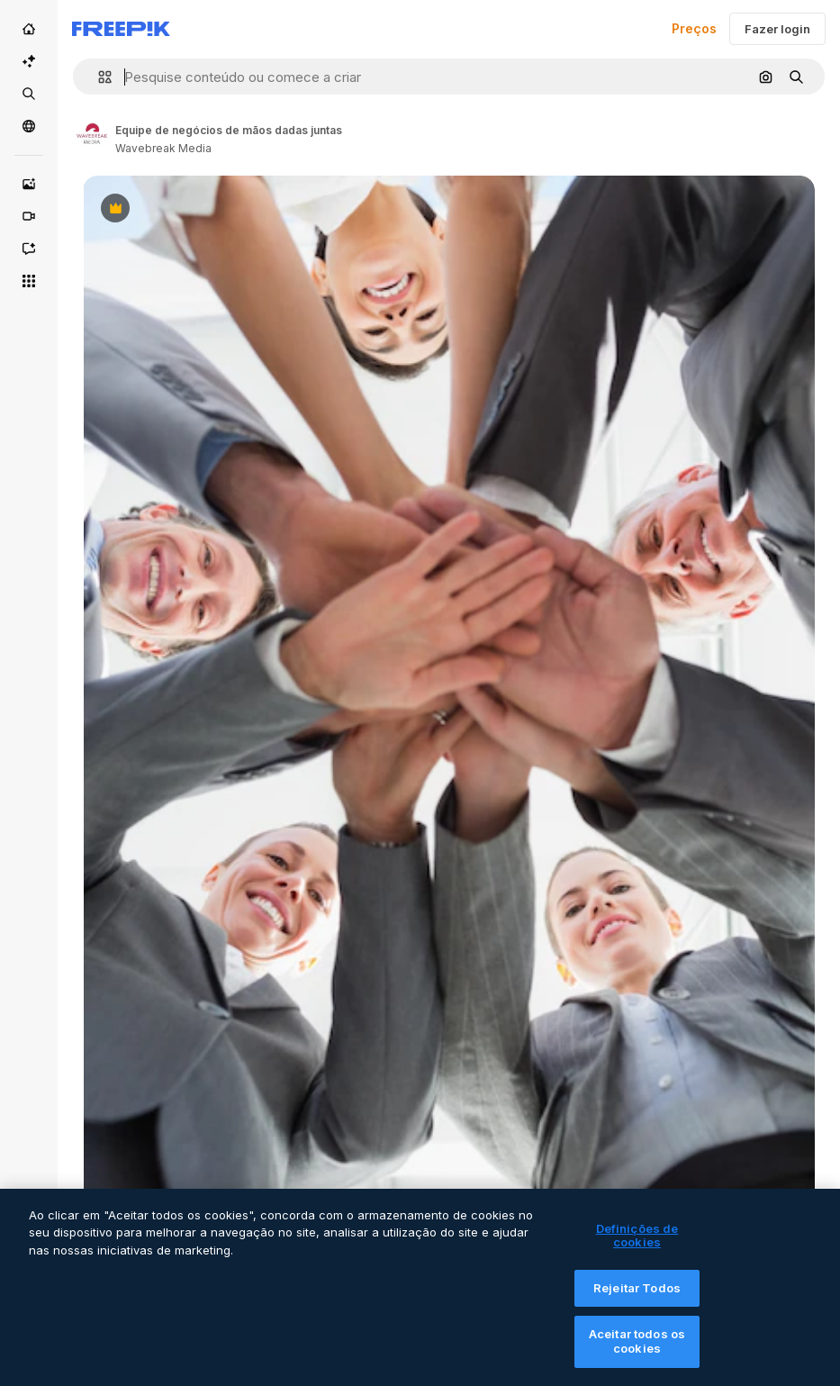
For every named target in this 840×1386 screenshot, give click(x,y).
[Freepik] (121, 29)
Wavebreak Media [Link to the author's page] (163, 148)
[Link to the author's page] (92, 137)
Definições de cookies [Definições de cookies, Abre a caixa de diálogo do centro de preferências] (637, 1247)
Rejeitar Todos (637, 1299)
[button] (97, 77)
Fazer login (777, 29)
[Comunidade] (28, 126)
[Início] (28, 28)
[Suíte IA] (28, 61)
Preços (694, 28)
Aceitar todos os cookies (637, 1353)
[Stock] (28, 93)
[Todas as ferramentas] (28, 281)
